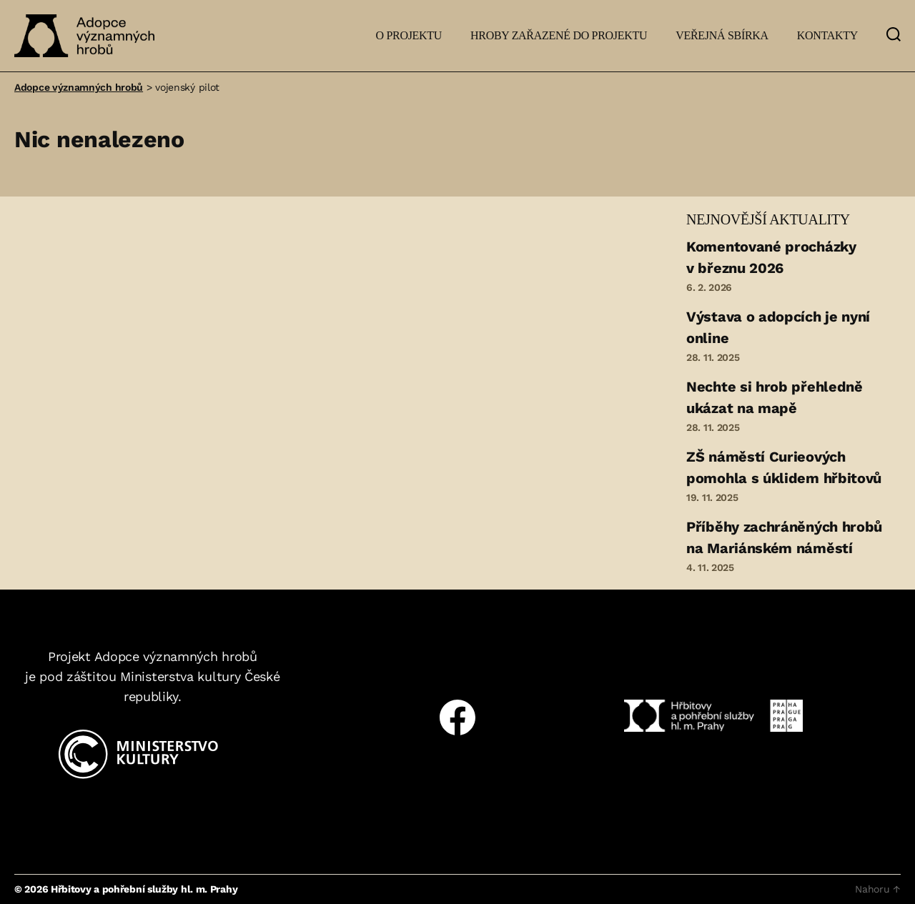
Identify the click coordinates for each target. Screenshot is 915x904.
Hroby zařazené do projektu (558, 35)
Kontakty (827, 35)
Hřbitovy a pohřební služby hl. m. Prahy (144, 889)
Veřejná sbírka (722, 35)
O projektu (408, 35)
